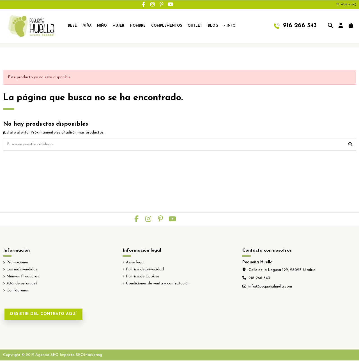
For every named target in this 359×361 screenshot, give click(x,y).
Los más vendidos (21, 270)
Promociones (17, 263)
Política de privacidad (145, 270)
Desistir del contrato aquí (43, 314)
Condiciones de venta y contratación (158, 284)
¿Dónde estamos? (21, 284)
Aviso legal (135, 263)
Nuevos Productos (22, 277)
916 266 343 (259, 279)
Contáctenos (17, 291)
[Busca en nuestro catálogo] (350, 145)
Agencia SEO (47, 355)
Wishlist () (346, 4)
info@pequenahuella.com (270, 287)
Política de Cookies (142, 277)
